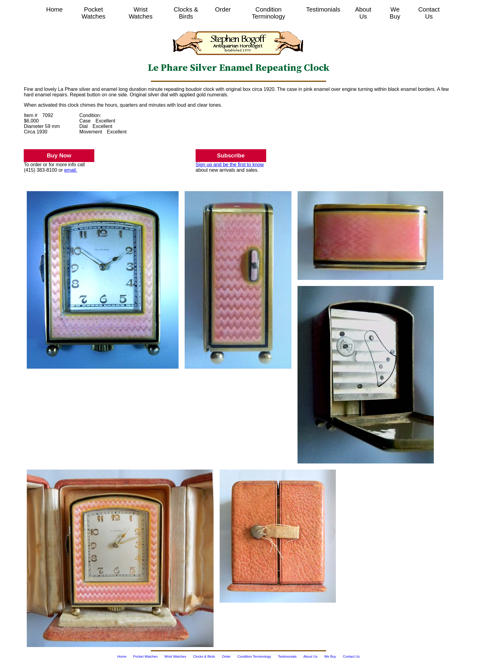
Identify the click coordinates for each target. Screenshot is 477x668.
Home (54, 9)
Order (223, 9)
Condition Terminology (268, 13)
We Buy (395, 13)
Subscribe (231, 155)
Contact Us (429, 13)
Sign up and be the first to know (230, 164)
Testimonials (323, 9)
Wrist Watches (141, 13)
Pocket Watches (94, 13)
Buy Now (59, 155)
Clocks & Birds (186, 13)
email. (70, 170)
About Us (363, 13)
